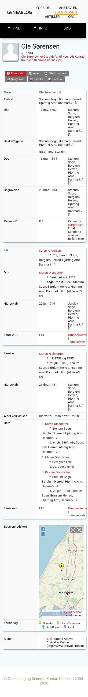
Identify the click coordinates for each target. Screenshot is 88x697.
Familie (36, 79)
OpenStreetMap (72, 612)
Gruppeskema (77, 335)
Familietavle (77, 342)
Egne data (15, 73)
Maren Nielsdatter (51, 353)
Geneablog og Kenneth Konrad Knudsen (41, 679)
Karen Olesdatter (56, 424)
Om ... (72, 16)
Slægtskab (15, 79)
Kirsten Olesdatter (57, 472)
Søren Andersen (50, 250)
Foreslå (55, 79)
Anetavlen (68, 8)
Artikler (52, 16)
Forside (43, 8)
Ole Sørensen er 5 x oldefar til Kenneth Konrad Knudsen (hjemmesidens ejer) (52, 58)
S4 (49, 639)
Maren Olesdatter (51, 272)
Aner (34, 73)
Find (16, 28)
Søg (67, 28)
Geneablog (19, 12)
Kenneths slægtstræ (75, 223)
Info (43, 28)
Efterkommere (55, 73)
